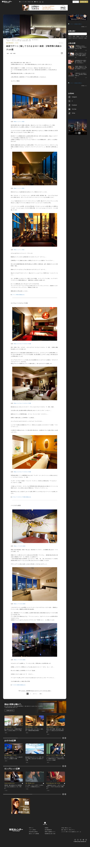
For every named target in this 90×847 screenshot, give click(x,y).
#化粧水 (77, 36)
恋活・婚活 (30, 1)
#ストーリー (75, 38)
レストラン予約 (23, 1)
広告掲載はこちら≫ (84, 26)
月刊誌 (36, 1)
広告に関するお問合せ (33, 831)
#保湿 (74, 36)
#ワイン (70, 38)
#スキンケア (81, 38)
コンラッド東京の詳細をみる (17, 294)
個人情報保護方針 (48, 829)
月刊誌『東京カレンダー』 (66, 827)
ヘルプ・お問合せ (32, 829)
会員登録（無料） (84, 1)
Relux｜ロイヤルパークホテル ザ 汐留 (22, 343)
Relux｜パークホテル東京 (19, 546)
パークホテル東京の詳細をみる (18, 684)
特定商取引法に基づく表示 (50, 833)
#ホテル (70, 36)
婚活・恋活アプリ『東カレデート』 (68, 829)
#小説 (85, 38)
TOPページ (31, 827)
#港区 (87, 36)
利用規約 (46, 827)
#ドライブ (82, 36)
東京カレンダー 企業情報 (34, 833)
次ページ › (35, 693)
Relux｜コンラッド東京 (19, 121)
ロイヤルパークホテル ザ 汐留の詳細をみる (21, 497)
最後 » (41, 693)
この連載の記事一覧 (9, 710)
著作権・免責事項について (50, 831)
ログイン (75, 1)
